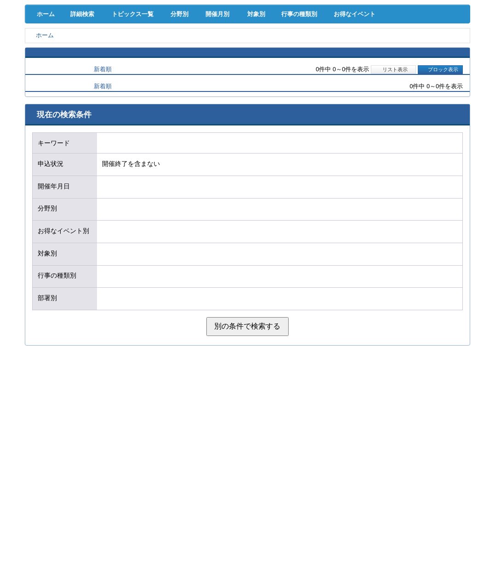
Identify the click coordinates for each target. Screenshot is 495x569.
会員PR (311, 69)
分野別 (186, 92)
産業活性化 (311, 50)
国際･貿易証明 (438, 50)
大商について (438, 69)
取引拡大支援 (120, 50)
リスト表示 (394, 148)
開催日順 (58, 147)
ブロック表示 (440, 148)
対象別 (272, 92)
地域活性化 (375, 50)
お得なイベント (383, 92)
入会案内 (439, 31)
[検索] (297, 31)
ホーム (44, 92)
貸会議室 (184, 69)
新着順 (103, 147)
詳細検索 (84, 92)
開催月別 (229, 92)
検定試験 (247, 69)
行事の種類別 (321, 92)
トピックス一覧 (136, 92)
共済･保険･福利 (184, 50)
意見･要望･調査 (57, 69)
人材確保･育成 (247, 50)
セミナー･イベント (120, 69)
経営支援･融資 (56, 50)
